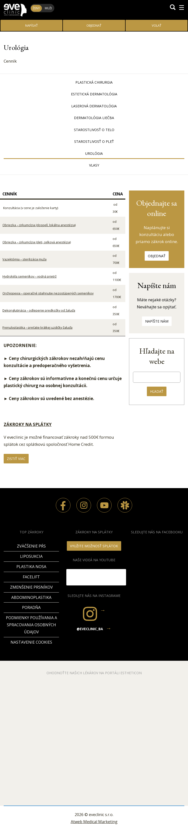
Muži (48, 8)
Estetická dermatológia (94, 94)
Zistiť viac (16, 458)
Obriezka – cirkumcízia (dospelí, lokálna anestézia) (39, 225)
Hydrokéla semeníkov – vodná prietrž (29, 276)
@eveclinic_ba (90, 629)
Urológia (94, 153)
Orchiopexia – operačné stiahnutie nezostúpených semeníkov (48, 293)
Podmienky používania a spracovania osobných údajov (31, 625)
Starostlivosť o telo (94, 129)
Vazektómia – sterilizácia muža (24, 259)
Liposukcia (31, 556)
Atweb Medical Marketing (94, 821)
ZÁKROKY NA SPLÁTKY (28, 424)
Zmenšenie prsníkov (31, 587)
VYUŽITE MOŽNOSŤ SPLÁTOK (94, 546)
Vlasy (94, 165)
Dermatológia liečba (94, 117)
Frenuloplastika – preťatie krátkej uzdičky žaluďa (37, 327)
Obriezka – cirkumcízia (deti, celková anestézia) (36, 242)
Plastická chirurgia (94, 82)
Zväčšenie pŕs (31, 546)
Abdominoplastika (31, 597)
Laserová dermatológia (94, 106)
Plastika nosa (31, 566)
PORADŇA (31, 607)
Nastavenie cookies (31, 642)
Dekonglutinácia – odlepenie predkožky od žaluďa (38, 310)
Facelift (31, 577)
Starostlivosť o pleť (94, 141)
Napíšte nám (156, 321)
